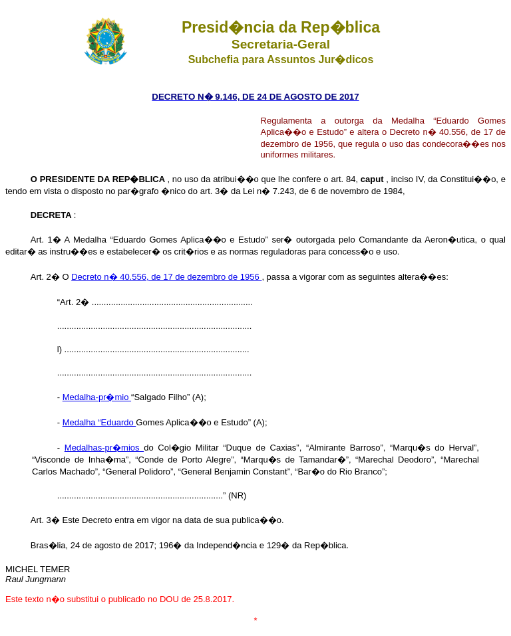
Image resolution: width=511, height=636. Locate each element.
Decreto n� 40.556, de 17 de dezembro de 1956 (166, 277)
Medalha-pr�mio (97, 397)
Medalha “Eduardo (99, 422)
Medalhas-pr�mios (104, 448)
